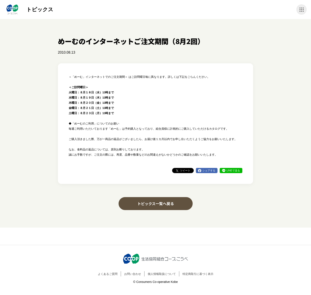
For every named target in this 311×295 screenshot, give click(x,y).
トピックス (39, 9)
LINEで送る (233, 170)
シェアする (208, 170)
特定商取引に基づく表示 (197, 274)
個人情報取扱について (162, 274)
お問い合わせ (132, 274)
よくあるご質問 (107, 274)
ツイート (185, 170)
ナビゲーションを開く (301, 9)
